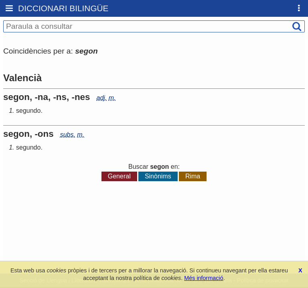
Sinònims (158, 176)
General (119, 176)
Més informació (203, 278)
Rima (192, 176)
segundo (28, 110)
